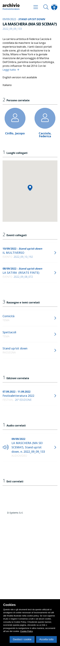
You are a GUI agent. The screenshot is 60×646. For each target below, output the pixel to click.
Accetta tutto (46, 639)
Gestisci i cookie (22, 639)
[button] (30, 187)
